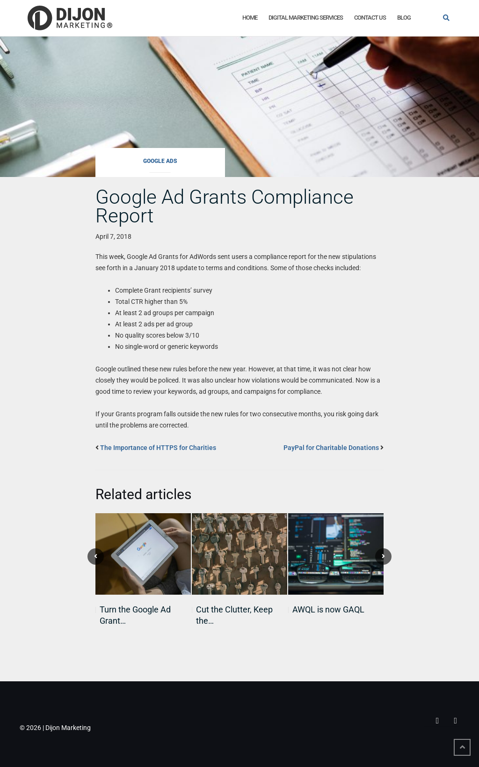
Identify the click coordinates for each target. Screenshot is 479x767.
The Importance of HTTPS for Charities (158, 447)
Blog (404, 17)
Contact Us (370, 17)
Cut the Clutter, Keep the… (234, 615)
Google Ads (160, 161)
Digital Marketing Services (306, 17)
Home (249, 17)
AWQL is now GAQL (328, 609)
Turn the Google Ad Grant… (135, 615)
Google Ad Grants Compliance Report (224, 206)
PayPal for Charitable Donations (331, 447)
